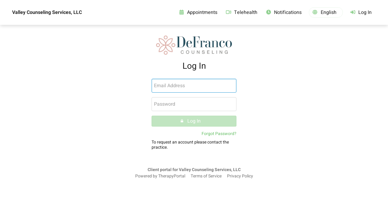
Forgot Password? (219, 133)
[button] (326, 12)
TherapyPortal (171, 176)
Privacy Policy (240, 176)
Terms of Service (206, 176)
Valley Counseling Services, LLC (47, 12)
